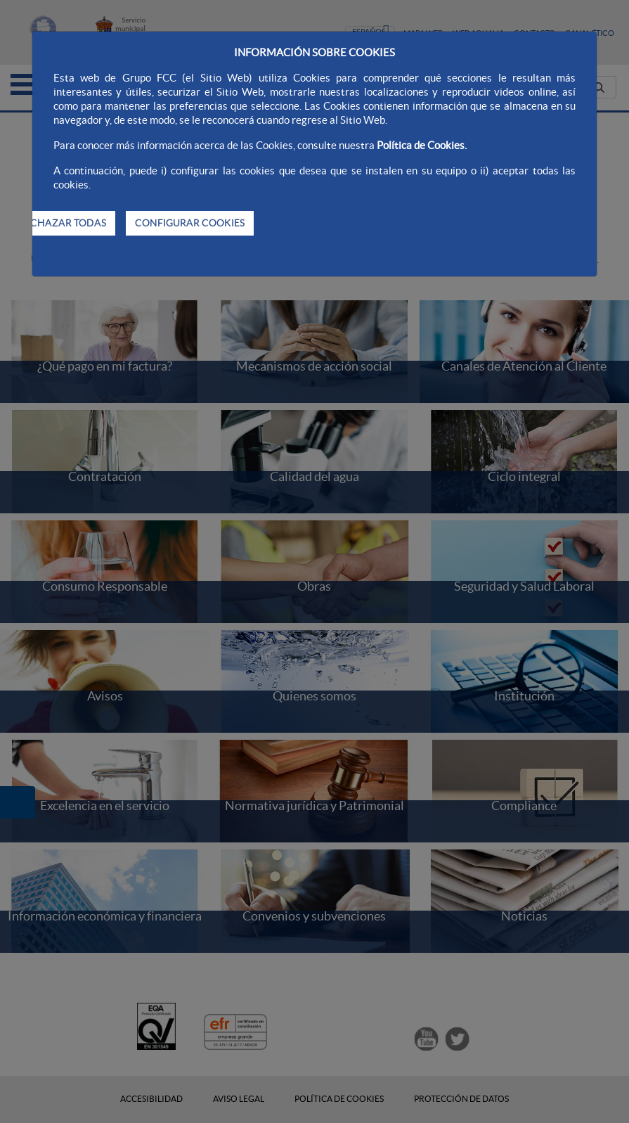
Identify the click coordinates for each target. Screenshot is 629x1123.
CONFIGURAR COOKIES (190, 223)
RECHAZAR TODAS (62, 223)
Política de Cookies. (422, 145)
